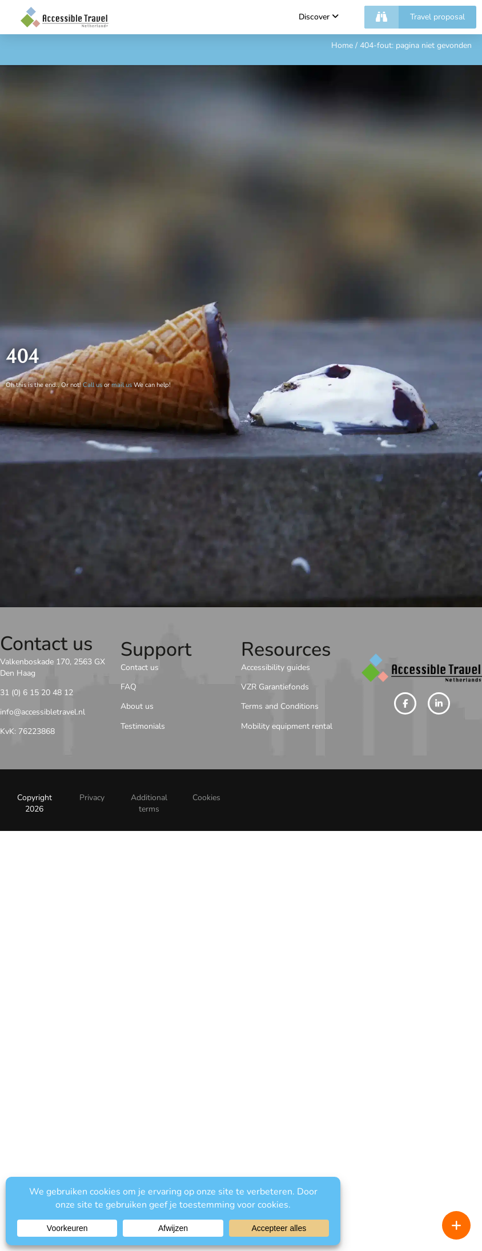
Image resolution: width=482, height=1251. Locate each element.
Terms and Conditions (280, 706)
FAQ (128, 686)
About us (137, 706)
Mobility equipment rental (286, 726)
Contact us (139, 667)
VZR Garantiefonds (275, 686)
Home (342, 45)
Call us (92, 385)
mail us (121, 385)
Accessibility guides (275, 667)
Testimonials (142, 726)
